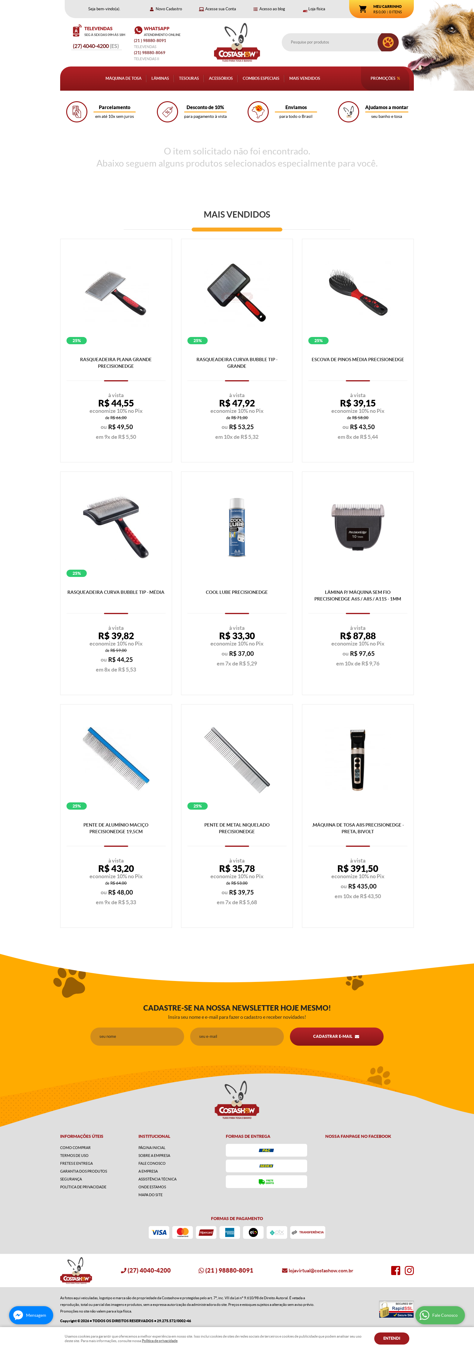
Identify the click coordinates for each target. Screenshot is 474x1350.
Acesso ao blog (272, 9)
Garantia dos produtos (83, 1171)
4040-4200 (96, 46)
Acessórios (221, 78)
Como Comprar (75, 1148)
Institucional (154, 1136)
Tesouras (189, 78)
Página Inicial (151, 1148)
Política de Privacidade (83, 1187)
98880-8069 (149, 52)
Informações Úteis (81, 1136)
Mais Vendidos (304, 78)
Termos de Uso (74, 1155)
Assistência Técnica (157, 1179)
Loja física (316, 9)
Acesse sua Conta (220, 9)
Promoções (383, 78)
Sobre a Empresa (154, 1155)
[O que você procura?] (388, 42)
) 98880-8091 (150, 40)
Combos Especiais (261, 78)
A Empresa (148, 1171)
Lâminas (160, 78)
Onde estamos (152, 1187)
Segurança (71, 1179)
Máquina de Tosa (123, 78)
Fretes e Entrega (76, 1163)
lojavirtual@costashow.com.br (321, 1270)
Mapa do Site (150, 1195)
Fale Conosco (152, 1163)
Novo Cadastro (169, 9)
